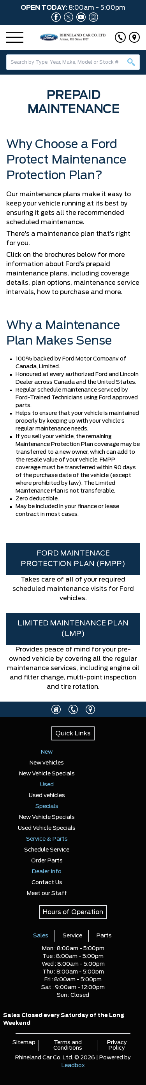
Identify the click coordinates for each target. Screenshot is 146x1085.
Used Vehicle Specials (47, 828)
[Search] (73, 62)
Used (47, 784)
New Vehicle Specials (47, 774)
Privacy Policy (117, 1045)
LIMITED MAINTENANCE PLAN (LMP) (73, 628)
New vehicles (47, 763)
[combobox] (73, 62)
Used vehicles (47, 795)
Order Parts (47, 861)
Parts (104, 936)
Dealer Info (47, 871)
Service (72, 936)
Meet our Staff (47, 893)
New (47, 752)
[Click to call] (120, 37)
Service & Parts (47, 839)
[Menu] (14, 37)
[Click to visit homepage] (56, 709)
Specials (46, 806)
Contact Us (47, 882)
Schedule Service (46, 850)
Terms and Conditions (67, 1045)
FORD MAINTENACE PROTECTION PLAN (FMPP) (73, 559)
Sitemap (23, 1042)
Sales (40, 936)
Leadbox (73, 1065)
